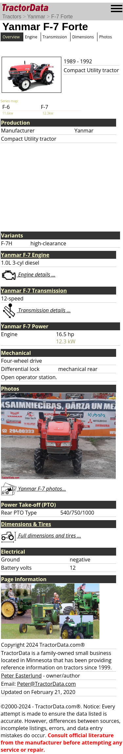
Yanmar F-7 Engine (25, 254)
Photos (105, 37)
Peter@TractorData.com (46, 683)
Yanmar (36, 16)
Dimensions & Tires (26, 524)
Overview (11, 37)
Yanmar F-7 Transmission (34, 290)
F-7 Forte (62, 16)
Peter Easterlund (21, 675)
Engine (31, 37)
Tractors (11, 16)
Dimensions (83, 37)
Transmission (55, 37)
